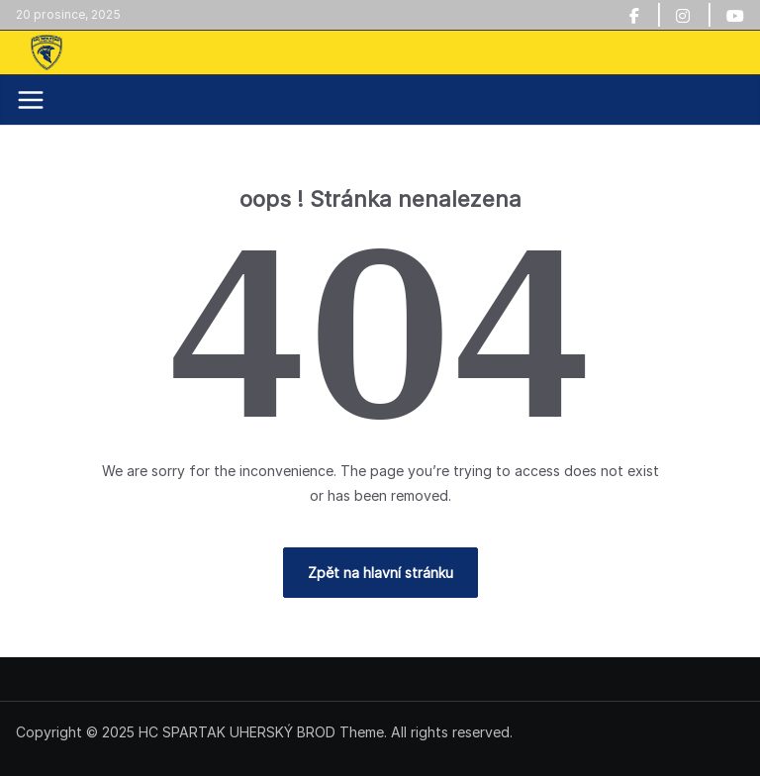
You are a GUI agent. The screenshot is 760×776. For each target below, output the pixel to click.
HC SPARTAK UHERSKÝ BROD (237, 732)
